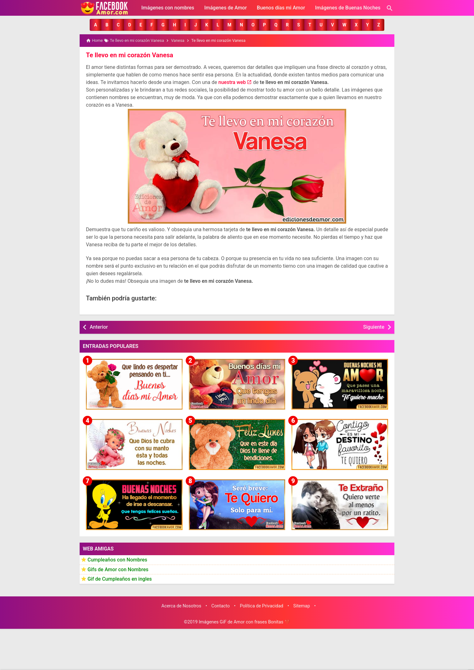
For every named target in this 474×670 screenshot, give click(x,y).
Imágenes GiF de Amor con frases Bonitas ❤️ (244, 622)
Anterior (99, 327)
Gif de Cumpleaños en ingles (119, 579)
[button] (95, 25)
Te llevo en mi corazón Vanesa (129, 55)
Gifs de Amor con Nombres (118, 569)
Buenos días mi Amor (281, 8)
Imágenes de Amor (225, 8)
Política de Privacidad (261, 605)
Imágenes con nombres (167, 8)
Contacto (221, 605)
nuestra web (232, 82)
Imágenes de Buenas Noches (348, 8)
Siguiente (373, 327)
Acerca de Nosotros (181, 605)
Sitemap (301, 605)
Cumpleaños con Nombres (117, 559)
